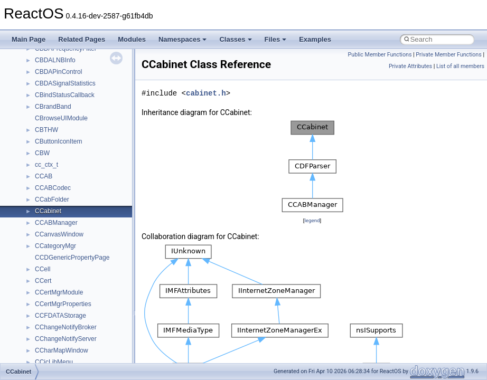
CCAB (43, 176)
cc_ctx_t (46, 164)
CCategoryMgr (55, 246)
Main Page (28, 39)
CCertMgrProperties (63, 304)
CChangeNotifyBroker (66, 327)
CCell (42, 269)
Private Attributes (410, 66)
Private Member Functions (448, 54)
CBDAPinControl (58, 71)
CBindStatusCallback (65, 95)
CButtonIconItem (58, 141)
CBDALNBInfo (55, 60)
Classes (235, 39)
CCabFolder (52, 199)
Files (276, 39)
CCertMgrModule (59, 292)
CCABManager (56, 222)
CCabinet (48, 211)
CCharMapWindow (61, 350)
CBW (42, 153)
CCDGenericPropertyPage (72, 257)
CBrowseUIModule (61, 118)
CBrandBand (53, 106)
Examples (315, 39)
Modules (132, 39)
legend (312, 220)
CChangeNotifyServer (66, 339)
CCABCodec (53, 188)
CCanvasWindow (59, 234)
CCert (43, 280)
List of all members (460, 66)
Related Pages (81, 39)
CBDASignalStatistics (65, 83)
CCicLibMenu (54, 362)
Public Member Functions (380, 54)
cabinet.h (206, 93)
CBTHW (46, 130)
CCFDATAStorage (60, 315)
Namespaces (182, 39)
